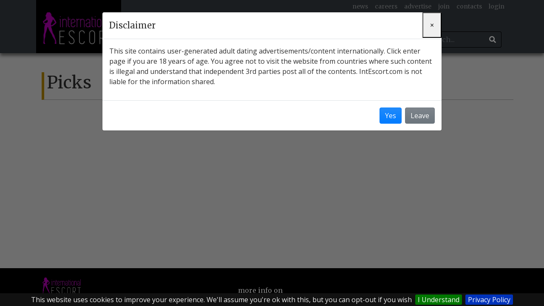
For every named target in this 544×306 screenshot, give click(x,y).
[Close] (432, 25)
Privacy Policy (489, 299)
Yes (390, 115)
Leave (420, 115)
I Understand (438, 299)
